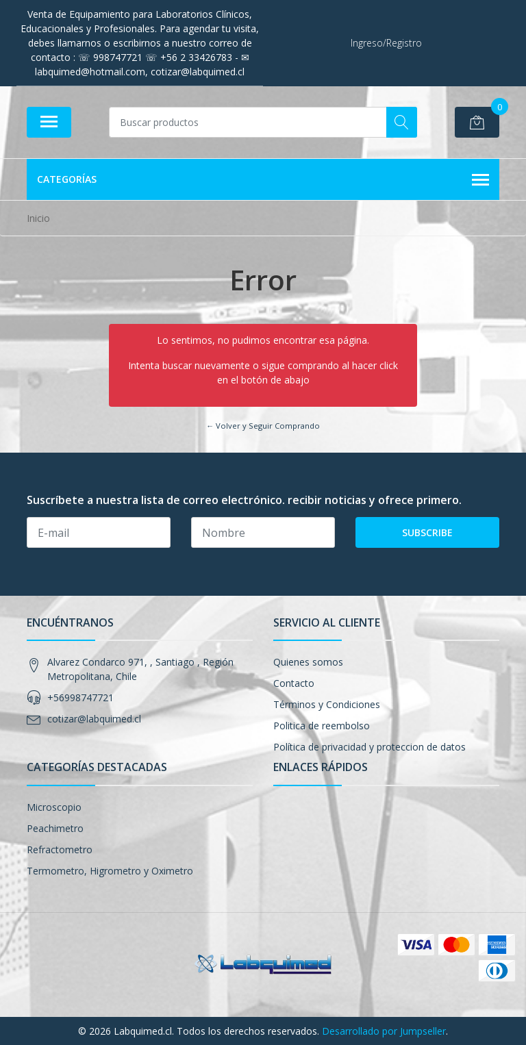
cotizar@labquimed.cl (94, 718)
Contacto (293, 683)
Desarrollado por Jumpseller (384, 1030)
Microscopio (54, 807)
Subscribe (427, 532)
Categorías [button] (263, 180)
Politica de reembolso (321, 725)
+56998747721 (80, 697)
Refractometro (59, 849)
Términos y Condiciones (326, 704)
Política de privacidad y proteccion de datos (369, 746)
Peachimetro (55, 828)
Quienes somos (308, 661)
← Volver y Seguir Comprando (263, 425)
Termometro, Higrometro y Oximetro (110, 870)
